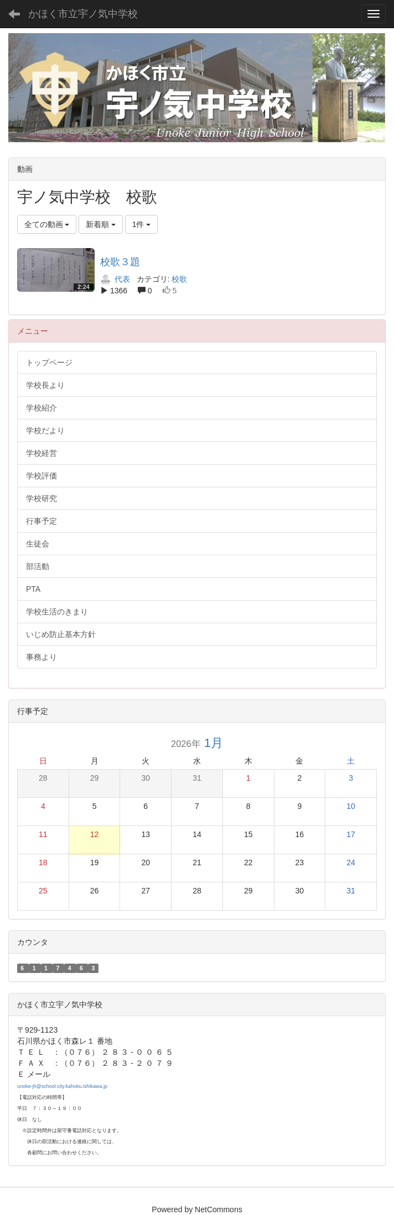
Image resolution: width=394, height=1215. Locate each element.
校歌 (179, 279)
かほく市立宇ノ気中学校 (83, 13)
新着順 (101, 224)
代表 (115, 279)
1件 (141, 224)
